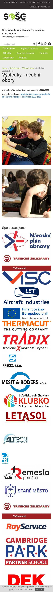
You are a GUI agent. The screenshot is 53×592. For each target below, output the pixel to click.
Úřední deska (14, 68)
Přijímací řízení (28, 68)
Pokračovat (40, 590)
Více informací (29, 590)
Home (4, 68)
